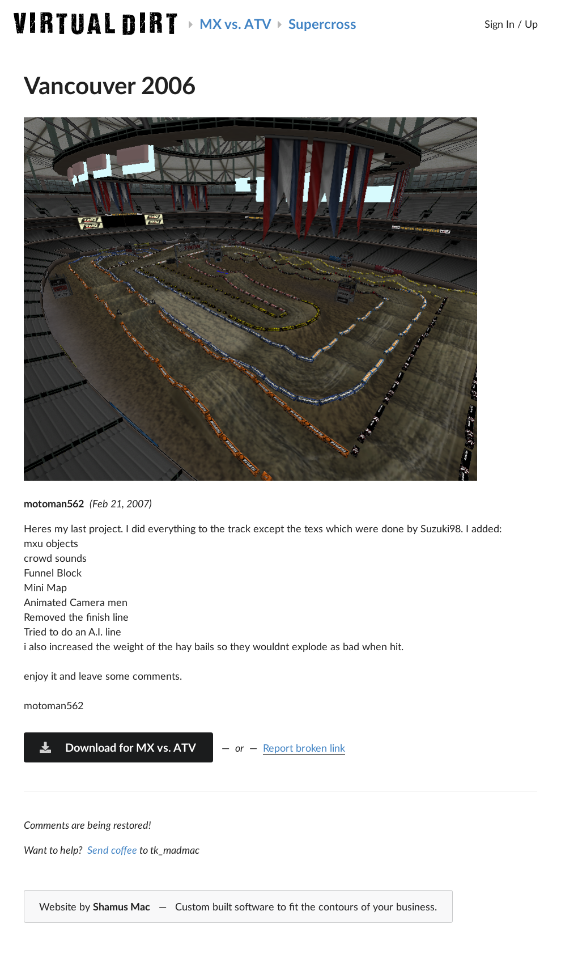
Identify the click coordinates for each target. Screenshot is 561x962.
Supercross (322, 23)
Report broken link (304, 747)
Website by (238, 907)
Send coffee (112, 850)
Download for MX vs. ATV (117, 747)
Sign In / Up (511, 24)
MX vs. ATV (235, 23)
